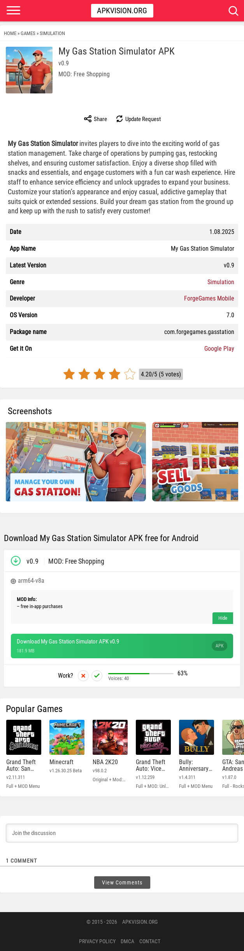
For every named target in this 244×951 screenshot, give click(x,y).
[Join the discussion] (122, 833)
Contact (149, 941)
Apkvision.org (122, 10)
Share (95, 118)
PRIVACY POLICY (97, 941)
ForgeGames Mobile (209, 298)
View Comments (122, 882)
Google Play (219, 348)
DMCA (127, 941)
